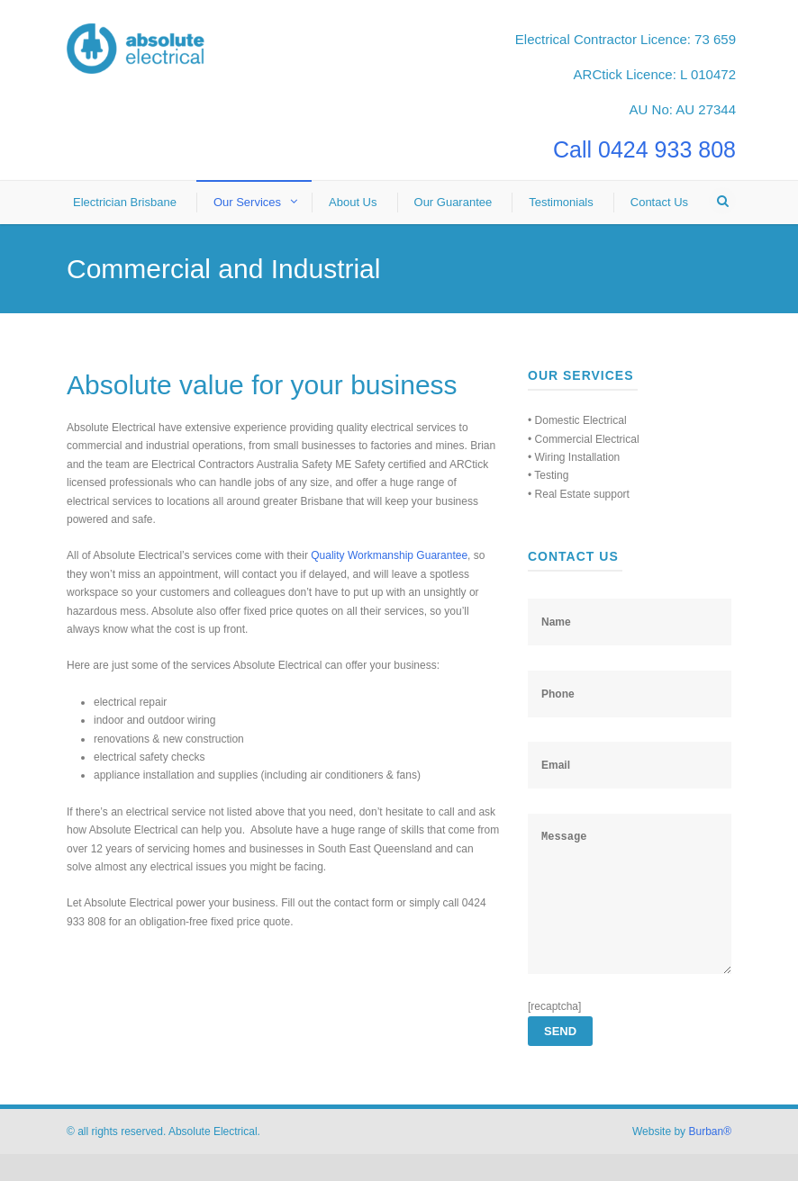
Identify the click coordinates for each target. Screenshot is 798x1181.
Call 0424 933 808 (644, 149)
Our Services (247, 202)
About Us (352, 202)
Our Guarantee (453, 202)
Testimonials (561, 202)
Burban (709, 1158)
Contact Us (659, 202)
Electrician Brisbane (125, 202)
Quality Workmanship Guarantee (389, 555)
